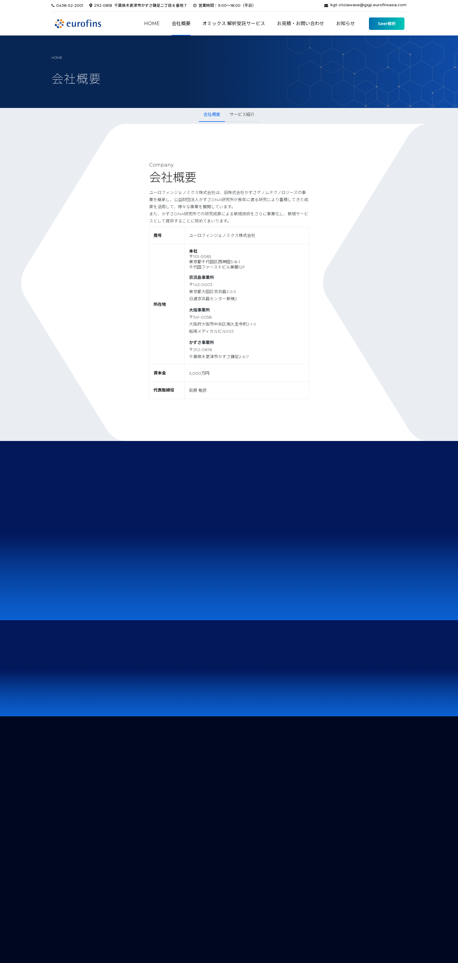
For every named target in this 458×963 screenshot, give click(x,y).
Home (152, 23)
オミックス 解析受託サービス (233, 23)
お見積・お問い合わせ (300, 23)
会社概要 (181, 23)
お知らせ (345, 23)
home (56, 57)
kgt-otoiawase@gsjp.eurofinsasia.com (368, 5)
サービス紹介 (242, 114)
